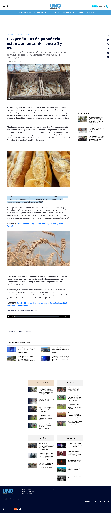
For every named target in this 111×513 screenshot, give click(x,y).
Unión (59, 12)
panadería (28, 34)
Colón (54, 12)
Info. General (67, 12)
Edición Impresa (79, 12)
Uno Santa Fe (11, 34)
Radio (52, 489)
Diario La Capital (26, 489)
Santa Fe (32, 12)
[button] (4, 6)
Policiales (40, 12)
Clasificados (90, 12)
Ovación (47, 12)
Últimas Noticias (22, 12)
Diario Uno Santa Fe (28, 493)
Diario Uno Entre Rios (28, 491)
